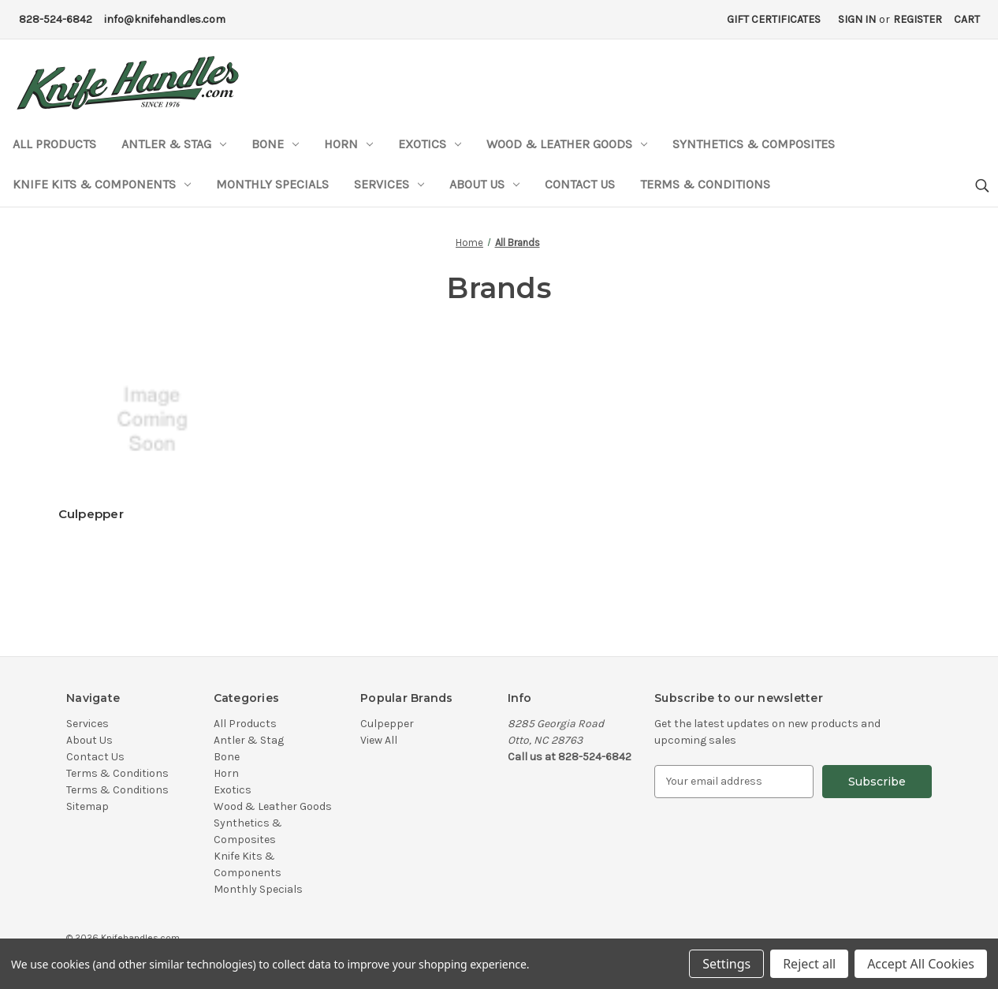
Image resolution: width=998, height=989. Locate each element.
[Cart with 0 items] (967, 19)
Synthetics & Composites (753, 143)
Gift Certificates (774, 19)
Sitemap (87, 806)
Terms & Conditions (705, 184)
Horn (348, 143)
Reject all (809, 963)
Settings (726, 963)
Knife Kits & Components (102, 184)
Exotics (429, 143)
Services (389, 184)
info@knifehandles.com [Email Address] (164, 19)
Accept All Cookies (920, 963)
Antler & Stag (173, 143)
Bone (275, 143)
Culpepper (91, 513)
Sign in (857, 19)
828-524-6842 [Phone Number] (55, 19)
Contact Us (580, 184)
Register (917, 19)
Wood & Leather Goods (566, 143)
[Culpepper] (162, 419)
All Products (54, 143)
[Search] (981, 186)
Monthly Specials (272, 184)
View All (378, 740)
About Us (484, 184)
